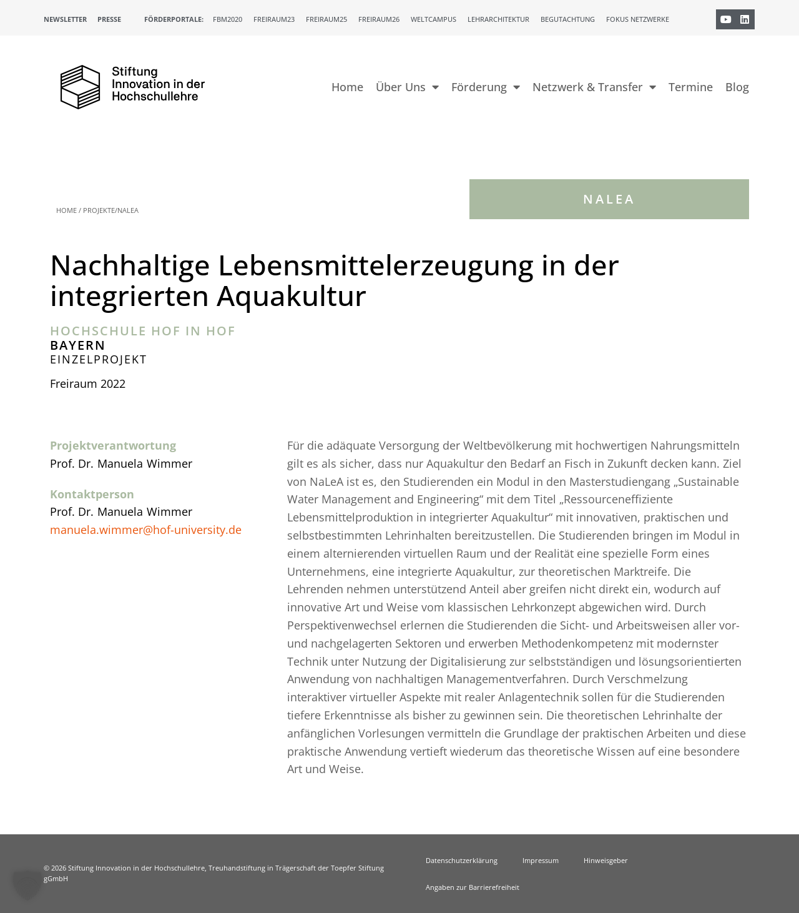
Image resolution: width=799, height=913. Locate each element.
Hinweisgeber (606, 860)
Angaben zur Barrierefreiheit (472, 887)
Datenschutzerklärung (462, 860)
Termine (691, 86)
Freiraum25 (326, 19)
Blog (737, 86)
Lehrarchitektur (498, 19)
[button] (27, 885)
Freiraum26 (379, 19)
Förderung (485, 87)
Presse (109, 19)
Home (347, 86)
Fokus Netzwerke (637, 19)
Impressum (540, 860)
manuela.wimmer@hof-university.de (146, 529)
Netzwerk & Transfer (594, 87)
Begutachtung (568, 19)
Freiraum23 (274, 19)
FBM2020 (227, 19)
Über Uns (407, 87)
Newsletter (65, 19)
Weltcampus (433, 19)
